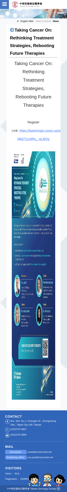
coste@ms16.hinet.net (40, 452)
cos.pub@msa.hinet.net (40, 457)
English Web (27, 21)
